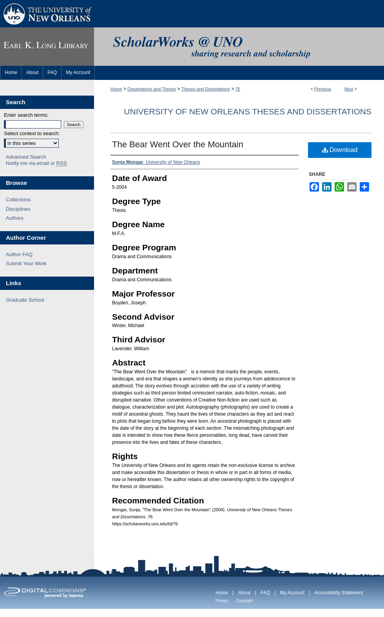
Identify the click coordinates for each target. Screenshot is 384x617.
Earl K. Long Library (47, 46)
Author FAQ (19, 254)
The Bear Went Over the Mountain (177, 144)
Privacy (222, 601)
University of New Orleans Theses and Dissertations (247, 111)
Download (340, 150)
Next (348, 89)
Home (116, 89)
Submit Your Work (26, 263)
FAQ (265, 592)
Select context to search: (32, 133)
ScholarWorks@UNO (239, 46)
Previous (322, 89)
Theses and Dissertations (205, 89)
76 (237, 89)
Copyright (244, 601)
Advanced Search (26, 157)
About (244, 592)
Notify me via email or (36, 163)
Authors (15, 218)
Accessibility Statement (339, 592)
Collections (18, 200)
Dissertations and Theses (151, 89)
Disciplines (18, 209)
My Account (292, 592)
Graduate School (25, 300)
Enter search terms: (26, 115)
